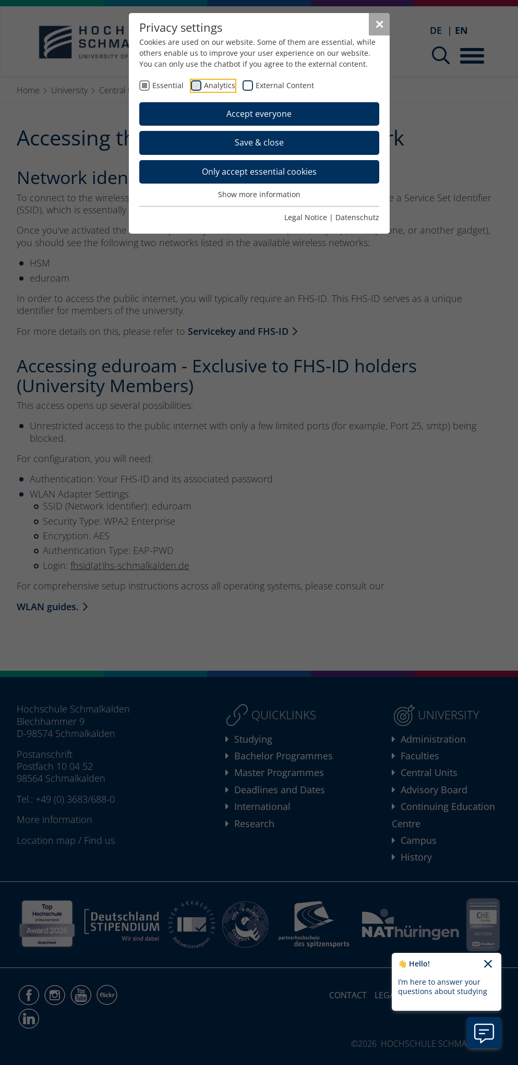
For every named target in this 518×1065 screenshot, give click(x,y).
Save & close (259, 142)
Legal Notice (305, 217)
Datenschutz (357, 217)
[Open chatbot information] (484, 1032)
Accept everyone (259, 113)
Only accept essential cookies (259, 171)
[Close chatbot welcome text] (488, 964)
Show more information (259, 194)
